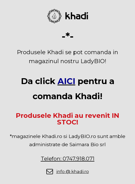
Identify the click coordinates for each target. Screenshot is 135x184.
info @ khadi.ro (72, 171)
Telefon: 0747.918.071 (67, 158)
